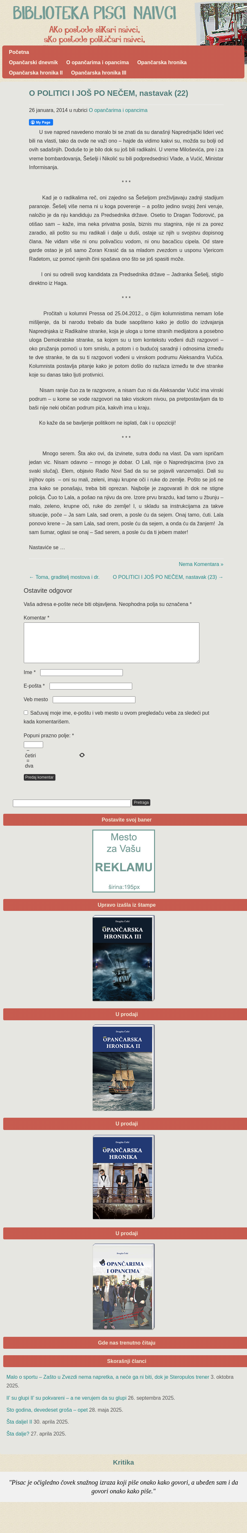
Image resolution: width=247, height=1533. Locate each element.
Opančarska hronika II (36, 73)
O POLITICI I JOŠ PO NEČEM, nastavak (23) (168, 577)
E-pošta (34, 693)
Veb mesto (36, 707)
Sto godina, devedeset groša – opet (47, 1417)
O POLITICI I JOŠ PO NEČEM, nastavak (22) (108, 93)
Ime (30, 680)
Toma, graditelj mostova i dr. (64, 577)
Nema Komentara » (201, 564)
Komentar (37, 617)
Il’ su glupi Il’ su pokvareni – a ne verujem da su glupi (66, 1405)
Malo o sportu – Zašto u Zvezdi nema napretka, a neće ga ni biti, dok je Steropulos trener (107, 1384)
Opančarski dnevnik (33, 62)
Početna (19, 52)
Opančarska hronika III (98, 73)
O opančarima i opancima (97, 62)
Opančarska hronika (162, 62)
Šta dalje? (17, 1441)
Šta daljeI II (19, 1429)
